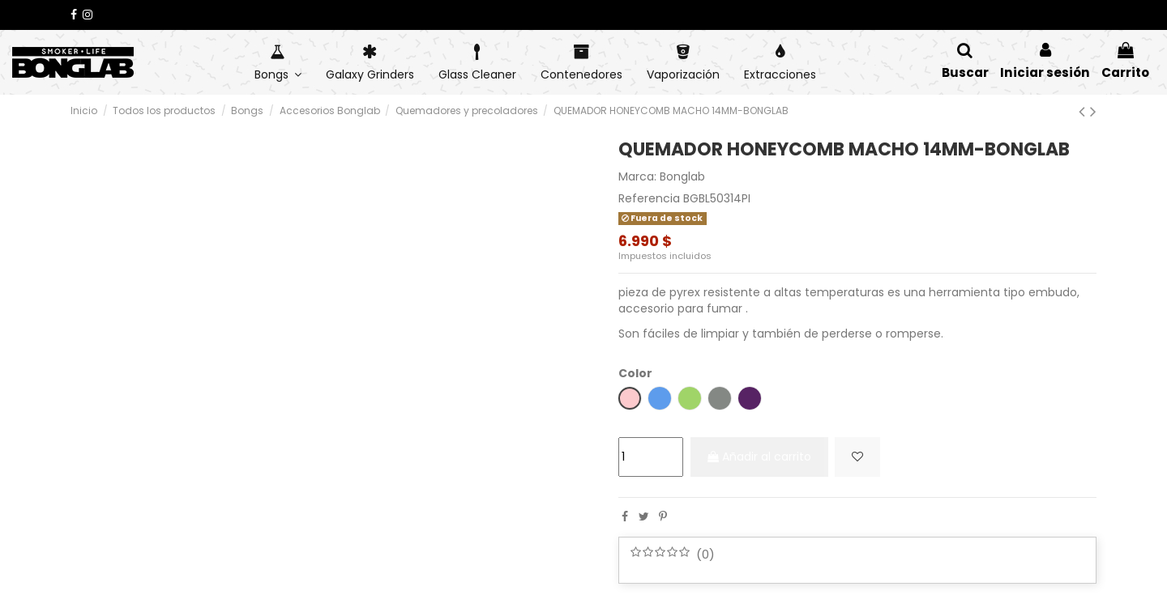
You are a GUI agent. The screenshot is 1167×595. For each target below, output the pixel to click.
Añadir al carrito (765, 456)
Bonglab (682, 176)
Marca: (637, 177)
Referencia (649, 198)
